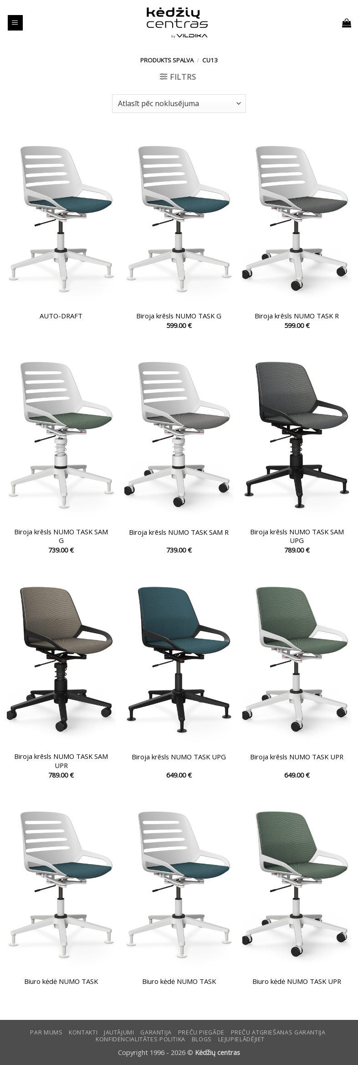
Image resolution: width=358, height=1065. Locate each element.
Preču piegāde (201, 1032)
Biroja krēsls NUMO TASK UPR (296, 757)
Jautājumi (119, 1032)
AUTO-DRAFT (61, 316)
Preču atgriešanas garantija (278, 1032)
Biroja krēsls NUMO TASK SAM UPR (61, 760)
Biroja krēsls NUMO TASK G (178, 316)
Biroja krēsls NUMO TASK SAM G (61, 536)
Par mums (46, 1032)
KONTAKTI (83, 1032)
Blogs (202, 1039)
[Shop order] (178, 103)
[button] (15, 23)
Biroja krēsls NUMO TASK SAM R (179, 532)
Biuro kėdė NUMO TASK (61, 981)
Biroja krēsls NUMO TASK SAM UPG (297, 536)
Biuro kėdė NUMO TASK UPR (296, 981)
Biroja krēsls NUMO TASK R (297, 316)
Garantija (156, 1032)
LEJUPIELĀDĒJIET (241, 1039)
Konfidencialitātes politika (140, 1039)
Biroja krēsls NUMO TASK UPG (179, 757)
